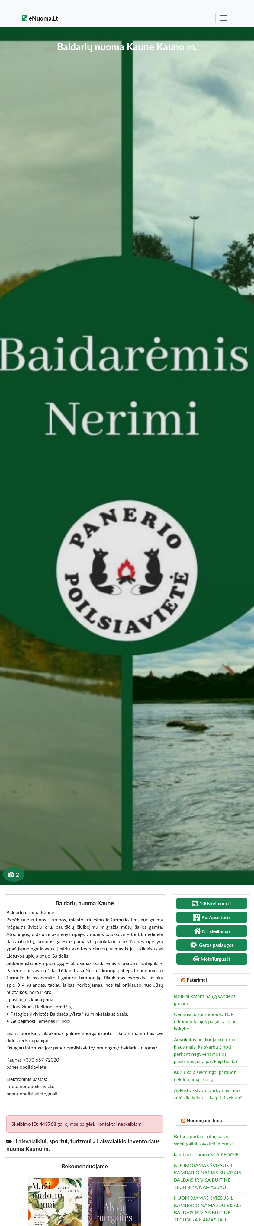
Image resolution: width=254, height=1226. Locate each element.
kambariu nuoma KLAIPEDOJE (206, 1154)
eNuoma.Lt (40, 18)
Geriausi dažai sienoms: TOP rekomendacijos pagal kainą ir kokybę (205, 1021)
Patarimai (197, 979)
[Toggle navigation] (223, 18)
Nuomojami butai (205, 1120)
